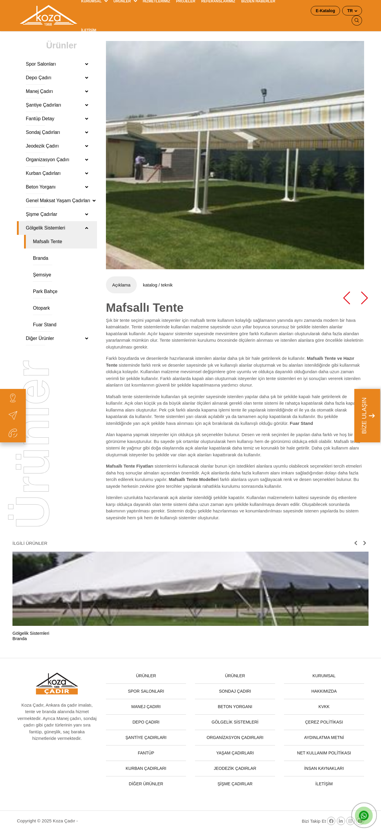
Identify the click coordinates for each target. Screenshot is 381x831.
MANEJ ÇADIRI (146, 706)
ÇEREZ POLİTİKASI (324, 722)
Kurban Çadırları (57, 173)
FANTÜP (146, 753)
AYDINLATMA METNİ (324, 737)
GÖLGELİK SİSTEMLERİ (235, 722)
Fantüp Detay (57, 118)
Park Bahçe (45, 291)
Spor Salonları (57, 64)
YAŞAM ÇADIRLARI (235, 753)
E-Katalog (325, 10)
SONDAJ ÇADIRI (235, 691)
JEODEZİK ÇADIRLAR (235, 768)
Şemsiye (42, 274)
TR (350, 10)
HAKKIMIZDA (324, 691)
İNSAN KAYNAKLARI (324, 768)
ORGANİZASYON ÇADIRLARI (235, 737)
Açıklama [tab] (121, 284)
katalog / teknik (158, 284)
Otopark (41, 308)
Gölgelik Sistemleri (57, 227)
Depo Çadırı (57, 77)
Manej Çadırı (57, 91)
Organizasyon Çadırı (57, 159)
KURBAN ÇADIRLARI (146, 768)
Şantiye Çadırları (57, 104)
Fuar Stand (44, 324)
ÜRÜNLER (146, 675)
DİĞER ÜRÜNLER (146, 783)
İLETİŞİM (88, 30)
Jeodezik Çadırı (57, 145)
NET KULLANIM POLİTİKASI (324, 753)
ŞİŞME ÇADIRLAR (235, 783)
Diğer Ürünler (57, 338)
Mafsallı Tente (47, 241)
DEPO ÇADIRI (145, 722)
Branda (40, 258)
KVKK (323, 706)
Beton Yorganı (57, 186)
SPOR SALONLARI (146, 691)
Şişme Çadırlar (57, 214)
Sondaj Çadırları (57, 132)
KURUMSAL (324, 675)
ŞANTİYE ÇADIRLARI (146, 737)
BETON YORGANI (235, 706)
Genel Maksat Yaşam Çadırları (61, 200)
